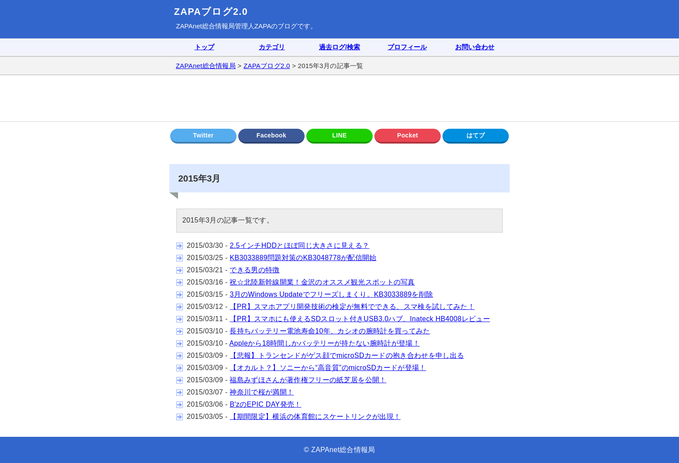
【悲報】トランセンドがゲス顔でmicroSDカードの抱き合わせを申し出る (347, 355)
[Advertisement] (339, 98)
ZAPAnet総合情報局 (205, 26)
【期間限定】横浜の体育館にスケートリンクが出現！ (315, 416)
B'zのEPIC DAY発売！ (265, 404)
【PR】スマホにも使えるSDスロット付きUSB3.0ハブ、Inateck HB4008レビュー (360, 318)
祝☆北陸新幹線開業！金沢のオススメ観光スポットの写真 (322, 282)
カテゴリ (272, 47)
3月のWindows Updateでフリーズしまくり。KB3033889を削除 (331, 294)
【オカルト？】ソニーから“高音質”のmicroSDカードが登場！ (328, 367)
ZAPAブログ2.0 (211, 11)
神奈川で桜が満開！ (262, 392)
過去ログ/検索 (339, 47)
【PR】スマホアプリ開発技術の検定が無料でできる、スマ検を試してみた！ (352, 306)
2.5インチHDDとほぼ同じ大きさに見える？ (299, 245)
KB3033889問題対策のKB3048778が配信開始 (303, 257)
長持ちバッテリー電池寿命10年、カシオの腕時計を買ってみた (330, 331)
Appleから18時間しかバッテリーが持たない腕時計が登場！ (325, 343)
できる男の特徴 (254, 270)
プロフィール (407, 47)
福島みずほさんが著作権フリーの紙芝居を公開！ (308, 380)
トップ (204, 47)
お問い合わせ (474, 47)
